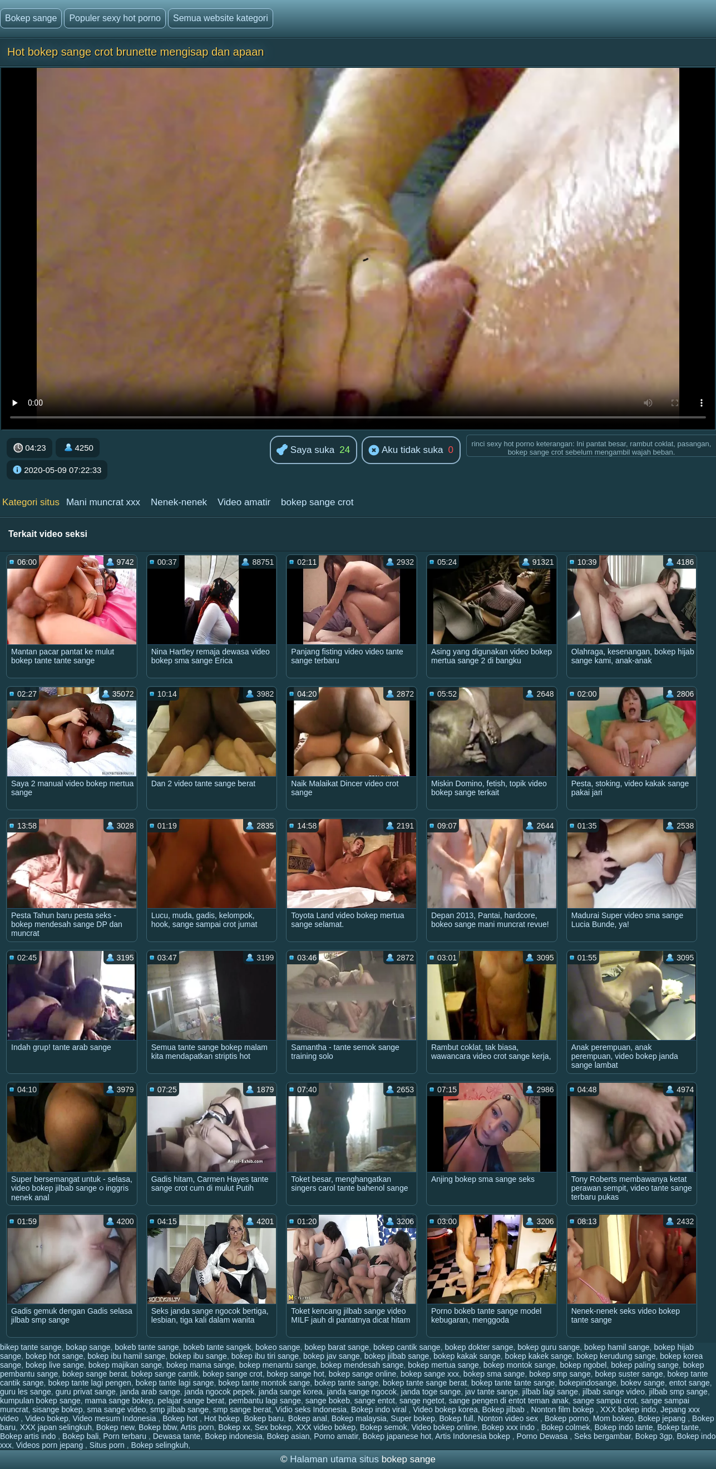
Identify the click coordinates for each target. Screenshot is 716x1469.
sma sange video (116, 1409)
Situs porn (108, 1445)
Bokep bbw (158, 1427)
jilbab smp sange (678, 1391)
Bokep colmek (565, 1427)
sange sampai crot (604, 1400)
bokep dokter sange (479, 1347)
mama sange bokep (119, 1400)
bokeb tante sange (147, 1347)
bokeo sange (277, 1347)
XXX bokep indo (628, 1409)
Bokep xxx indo (509, 1427)
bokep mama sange (200, 1364)
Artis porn (197, 1427)
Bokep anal (307, 1418)
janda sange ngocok (362, 1391)
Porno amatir (336, 1436)
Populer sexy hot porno (115, 18)
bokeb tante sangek (217, 1347)
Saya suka (305, 450)
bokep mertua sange (443, 1364)
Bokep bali (80, 1436)
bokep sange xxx (430, 1373)
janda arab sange (150, 1391)
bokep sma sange (494, 1373)
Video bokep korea (445, 1409)
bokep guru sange (548, 1347)
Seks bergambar (602, 1436)
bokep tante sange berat (425, 1382)
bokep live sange (55, 1364)
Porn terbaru (126, 1436)
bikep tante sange (31, 1347)
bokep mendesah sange (361, 1364)
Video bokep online (444, 1427)
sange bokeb (327, 1400)
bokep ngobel (583, 1364)
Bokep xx (234, 1427)
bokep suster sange (629, 1373)
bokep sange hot (295, 1373)
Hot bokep (222, 1418)
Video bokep (46, 1418)
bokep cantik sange (407, 1347)
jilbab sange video (613, 1391)
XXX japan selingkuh (56, 1427)
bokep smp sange (560, 1373)
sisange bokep (57, 1409)
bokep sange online (362, 1373)
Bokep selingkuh (160, 1445)
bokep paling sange (644, 1364)
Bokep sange (31, 18)
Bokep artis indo (29, 1436)
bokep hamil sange (617, 1347)
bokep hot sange (54, 1356)
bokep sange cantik (165, 1373)
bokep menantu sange (278, 1364)
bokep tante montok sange (264, 1382)
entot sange (689, 1382)
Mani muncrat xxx (103, 502)
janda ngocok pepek (219, 1391)
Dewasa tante (177, 1436)
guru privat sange (86, 1391)
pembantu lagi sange (265, 1400)
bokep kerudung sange (615, 1356)
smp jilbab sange (179, 1409)
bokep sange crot (317, 502)
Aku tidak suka (405, 451)
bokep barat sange (336, 1347)
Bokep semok (383, 1427)
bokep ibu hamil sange (126, 1356)
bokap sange (88, 1347)
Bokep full (456, 1418)
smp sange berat (242, 1409)
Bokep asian (287, 1436)
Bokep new (115, 1427)
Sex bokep (273, 1427)
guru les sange (25, 1391)
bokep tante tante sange (513, 1382)
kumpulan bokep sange (40, 1400)
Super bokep (412, 1418)
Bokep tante (678, 1427)
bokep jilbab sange (396, 1356)
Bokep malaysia (359, 1418)
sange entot (374, 1400)
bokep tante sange (346, 1382)
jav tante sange (491, 1391)
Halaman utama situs (334, 1459)
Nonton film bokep (563, 1409)
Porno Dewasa (543, 1436)
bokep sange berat (94, 1373)
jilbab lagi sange (550, 1391)
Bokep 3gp (654, 1436)
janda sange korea (291, 1391)
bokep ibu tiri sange (265, 1356)
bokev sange (642, 1382)
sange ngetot (422, 1400)
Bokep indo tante (623, 1427)
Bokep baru (264, 1418)
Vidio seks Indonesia (311, 1409)
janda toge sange (431, 1391)
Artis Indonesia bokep (473, 1436)
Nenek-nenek (179, 502)
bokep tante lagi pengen (89, 1382)
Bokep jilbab (504, 1409)
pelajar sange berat (190, 1400)
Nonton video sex (509, 1418)
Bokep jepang (663, 1418)
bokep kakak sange (467, 1356)
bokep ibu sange (198, 1356)
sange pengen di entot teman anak (508, 1400)
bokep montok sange (519, 1364)
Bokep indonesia (234, 1436)
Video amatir (244, 502)
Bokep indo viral (380, 1409)
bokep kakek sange (538, 1356)
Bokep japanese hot (396, 1436)
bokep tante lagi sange (175, 1382)
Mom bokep (613, 1418)
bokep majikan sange (125, 1364)
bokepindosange (587, 1382)
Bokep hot (181, 1418)
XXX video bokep (325, 1427)
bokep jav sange (331, 1356)
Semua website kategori (220, 18)
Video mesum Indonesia (116, 1418)
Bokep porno (567, 1418)
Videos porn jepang (50, 1445)
